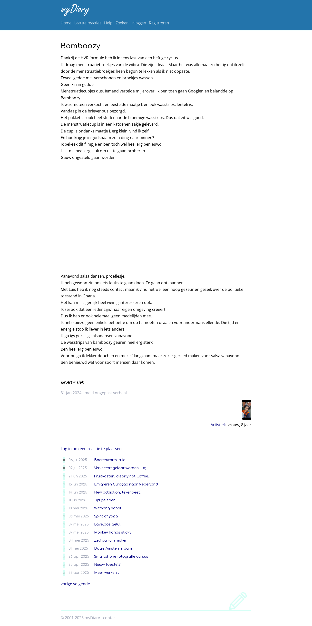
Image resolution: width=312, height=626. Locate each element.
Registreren (159, 23)
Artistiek (218, 424)
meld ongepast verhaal (106, 392)
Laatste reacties (87, 23)
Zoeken (122, 23)
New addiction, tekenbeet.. (117, 492)
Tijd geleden (105, 500)
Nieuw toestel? (107, 564)
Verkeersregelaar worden (116, 468)
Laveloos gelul (107, 524)
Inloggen (138, 23)
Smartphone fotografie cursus (121, 556)
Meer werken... (106, 573)
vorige (66, 583)
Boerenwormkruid (110, 460)
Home (66, 23)
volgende (81, 583)
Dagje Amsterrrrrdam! (113, 548)
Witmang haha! (107, 508)
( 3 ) (144, 468)
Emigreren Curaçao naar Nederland (126, 484)
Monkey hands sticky (112, 532)
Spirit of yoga (106, 516)
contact (110, 617)
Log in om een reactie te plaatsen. (92, 448)
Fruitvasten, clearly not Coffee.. (122, 476)
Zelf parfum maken (110, 540)
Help (108, 23)
